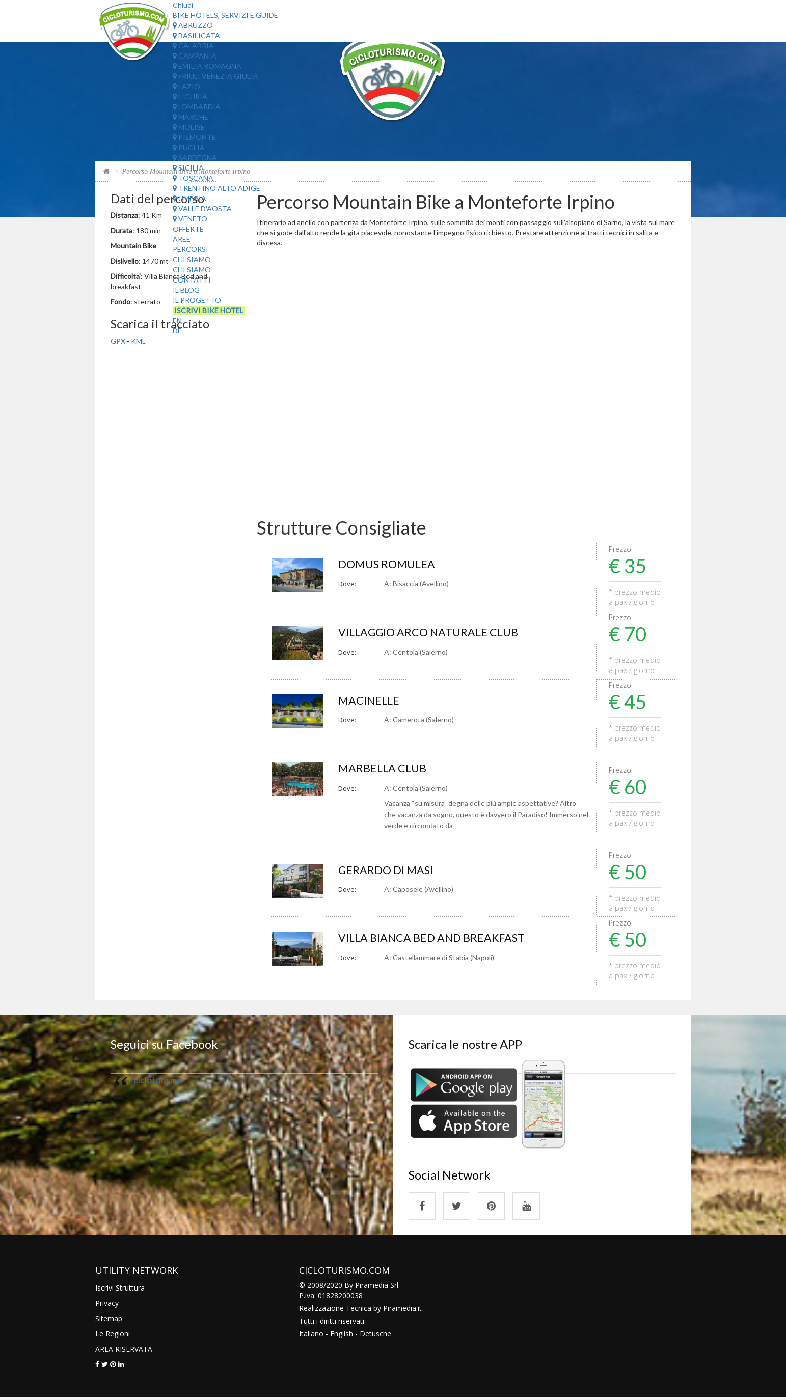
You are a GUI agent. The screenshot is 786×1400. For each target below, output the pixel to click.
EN (177, 320)
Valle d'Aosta (202, 208)
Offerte (188, 229)
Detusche (375, 1335)
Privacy (107, 1305)
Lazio (186, 86)
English (341, 1335)
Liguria (190, 96)
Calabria (193, 45)
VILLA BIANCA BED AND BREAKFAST (433, 939)
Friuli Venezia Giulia (215, 76)
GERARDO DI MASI (386, 871)
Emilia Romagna (207, 66)
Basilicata (196, 35)
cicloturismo (157, 1081)
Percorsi (190, 249)
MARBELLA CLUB (383, 769)
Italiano (311, 1335)
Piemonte (194, 137)
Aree (182, 239)
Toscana (193, 178)
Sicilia (188, 167)
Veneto (190, 218)
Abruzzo (193, 25)
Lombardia (197, 106)
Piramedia (399, 1310)
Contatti (192, 279)
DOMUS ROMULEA (387, 564)
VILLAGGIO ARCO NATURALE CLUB (429, 632)
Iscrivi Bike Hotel (209, 310)
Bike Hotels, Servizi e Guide (225, 15)
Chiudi (183, 5)
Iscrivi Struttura (120, 1290)
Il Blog (186, 290)
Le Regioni (112, 1335)
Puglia (189, 147)
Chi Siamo (192, 259)
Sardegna (195, 157)
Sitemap (108, 1320)
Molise (189, 127)
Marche (190, 117)
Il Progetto (197, 300)
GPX (118, 341)
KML (138, 341)
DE (177, 330)
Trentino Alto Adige (216, 188)
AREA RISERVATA (123, 1351)
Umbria (189, 198)
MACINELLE (369, 701)
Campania (194, 55)
